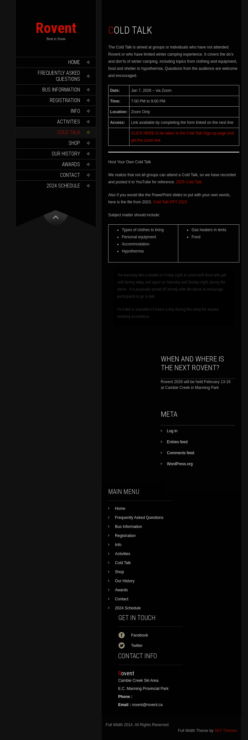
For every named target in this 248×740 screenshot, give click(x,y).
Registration (65, 100)
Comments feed (180, 453)
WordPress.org (180, 464)
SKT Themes (225, 730)
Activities (68, 122)
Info (75, 111)
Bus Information (61, 90)
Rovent (56, 28)
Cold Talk (68, 132)
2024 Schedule (63, 186)
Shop (74, 143)
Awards (71, 164)
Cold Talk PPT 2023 (170, 202)
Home (74, 62)
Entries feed (177, 442)
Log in (172, 431)
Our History (66, 154)
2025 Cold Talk (189, 182)
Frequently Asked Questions (59, 76)
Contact (70, 175)
